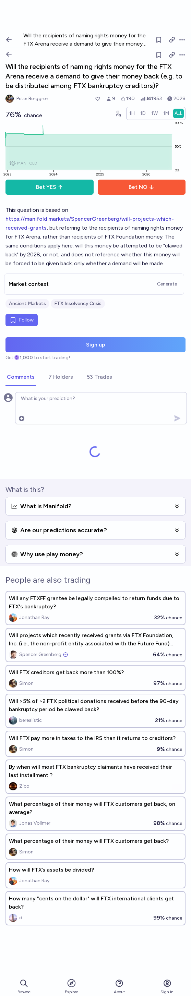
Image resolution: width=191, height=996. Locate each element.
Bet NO (141, 187)
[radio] (132, 113)
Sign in (167, 986)
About (119, 986)
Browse (24, 986)
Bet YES (49, 187)
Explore (71, 986)
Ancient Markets (27, 303)
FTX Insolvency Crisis (78, 303)
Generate (167, 284)
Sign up (95, 344)
